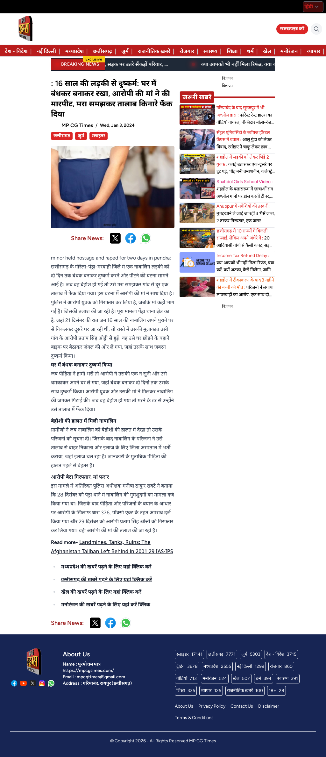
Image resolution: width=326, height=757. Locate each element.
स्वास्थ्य (210, 51)
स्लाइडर (98, 136)
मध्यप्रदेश (74, 51)
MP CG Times (202, 741)
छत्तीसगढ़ (102, 51)
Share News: (87, 238)
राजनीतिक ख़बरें (154, 51)
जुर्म (125, 51)
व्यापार (313, 51)
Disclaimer (268, 706)
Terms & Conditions (194, 717)
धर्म (250, 51)
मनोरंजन (289, 51)
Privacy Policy (211, 706)
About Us (184, 706)
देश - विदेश (16, 51)
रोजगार (187, 51)
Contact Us (241, 706)
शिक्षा (232, 51)
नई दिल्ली (46, 51)
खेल (267, 51)
